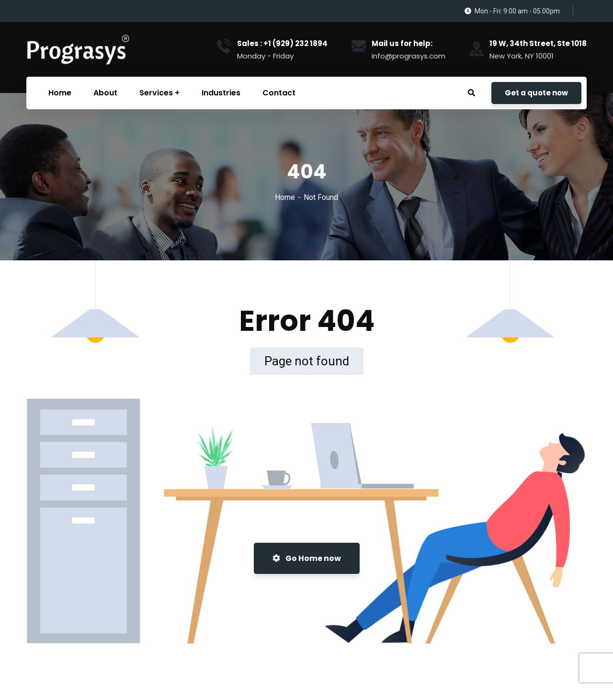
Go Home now (306, 558)
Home (285, 197)
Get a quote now (536, 93)
